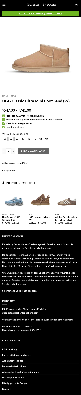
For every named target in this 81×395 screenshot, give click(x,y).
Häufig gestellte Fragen (14, 383)
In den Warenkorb (33, 151)
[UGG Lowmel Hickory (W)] (40, 200)
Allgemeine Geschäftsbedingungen (21, 371)
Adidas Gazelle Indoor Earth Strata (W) (66, 218)
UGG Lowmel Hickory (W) (39, 218)
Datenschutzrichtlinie (14, 366)
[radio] (5, 139)
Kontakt (6, 388)
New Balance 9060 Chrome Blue (11, 218)
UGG (13, 96)
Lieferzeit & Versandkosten (17, 355)
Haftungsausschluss (13, 377)
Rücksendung (9, 349)
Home (5, 96)
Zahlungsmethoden (12, 360)
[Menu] (4, 4)
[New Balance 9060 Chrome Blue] (14, 200)
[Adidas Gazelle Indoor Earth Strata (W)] (67, 200)
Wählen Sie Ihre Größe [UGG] (15, 134)
